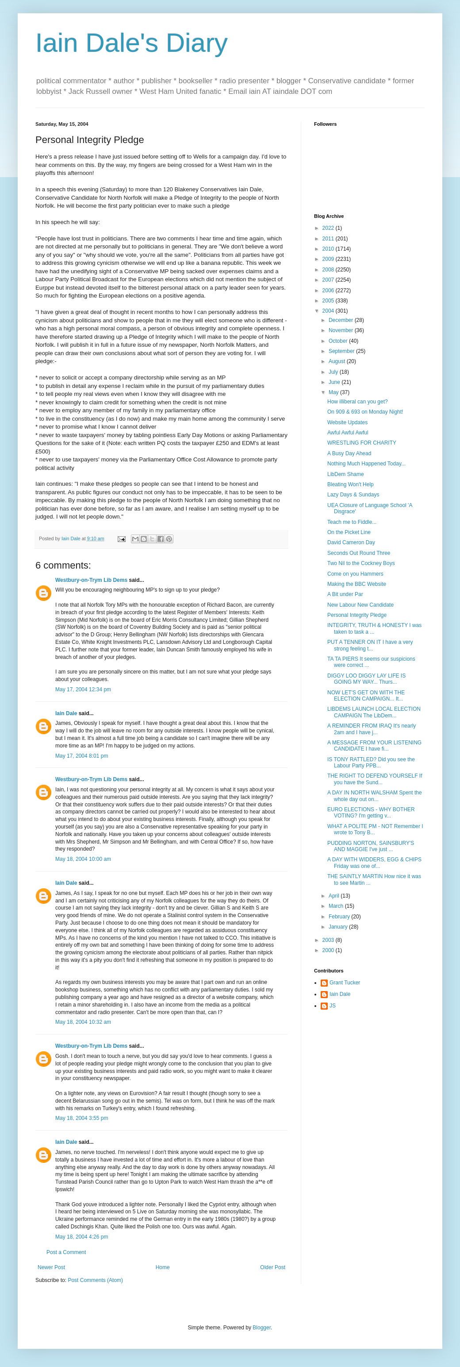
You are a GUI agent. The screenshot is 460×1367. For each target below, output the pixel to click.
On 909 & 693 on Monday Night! (365, 412)
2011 (329, 239)
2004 (329, 311)
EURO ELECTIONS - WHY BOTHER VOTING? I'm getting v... (371, 812)
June (335, 382)
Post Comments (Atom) (95, 1280)
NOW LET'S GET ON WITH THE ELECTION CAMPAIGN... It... (366, 695)
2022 (329, 228)
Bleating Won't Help (350, 484)
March (337, 906)
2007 (329, 280)
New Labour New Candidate (360, 605)
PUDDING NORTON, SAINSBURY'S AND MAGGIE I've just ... (370, 846)
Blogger (262, 1327)
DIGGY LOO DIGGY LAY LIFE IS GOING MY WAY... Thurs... (366, 679)
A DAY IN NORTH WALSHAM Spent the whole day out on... (374, 796)
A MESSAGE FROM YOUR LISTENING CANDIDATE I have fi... (374, 746)
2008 (329, 270)
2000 (329, 950)
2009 (329, 259)
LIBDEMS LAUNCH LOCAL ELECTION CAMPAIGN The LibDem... (374, 712)
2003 (329, 940)
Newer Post (51, 1267)
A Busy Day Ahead (349, 453)
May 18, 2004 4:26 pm (81, 1237)
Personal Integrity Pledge (357, 615)
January (339, 927)
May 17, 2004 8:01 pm (81, 756)
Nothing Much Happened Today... (366, 464)
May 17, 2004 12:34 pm (83, 689)
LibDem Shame (345, 474)
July (334, 372)
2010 (329, 249)
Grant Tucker (345, 983)
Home (163, 1267)
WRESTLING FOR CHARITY (361, 443)
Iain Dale (66, 713)
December (342, 320)
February (340, 917)
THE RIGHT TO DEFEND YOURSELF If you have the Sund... (374, 779)
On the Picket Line (349, 532)
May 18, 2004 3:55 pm (81, 1118)
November (342, 330)
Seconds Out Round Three (359, 553)
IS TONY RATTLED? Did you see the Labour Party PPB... (371, 762)
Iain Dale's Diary (131, 43)
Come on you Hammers (355, 574)
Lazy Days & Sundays (353, 495)
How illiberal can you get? (357, 402)
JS (333, 1006)
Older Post (272, 1267)
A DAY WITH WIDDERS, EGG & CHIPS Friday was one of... (374, 862)
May (334, 392)
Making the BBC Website (356, 584)
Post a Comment (66, 1252)
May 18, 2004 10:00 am (83, 859)
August (338, 361)
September (342, 351)
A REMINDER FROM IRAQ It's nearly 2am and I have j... (371, 729)
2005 (329, 301)
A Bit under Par (345, 594)
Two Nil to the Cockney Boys (361, 563)
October (339, 341)
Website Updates (347, 422)
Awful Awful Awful (347, 433)
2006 (329, 290)
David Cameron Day (351, 542)
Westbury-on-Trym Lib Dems (91, 580)
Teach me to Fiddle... (351, 522)
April (335, 896)
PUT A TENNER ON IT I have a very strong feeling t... (370, 645)
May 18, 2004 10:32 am (83, 1022)
